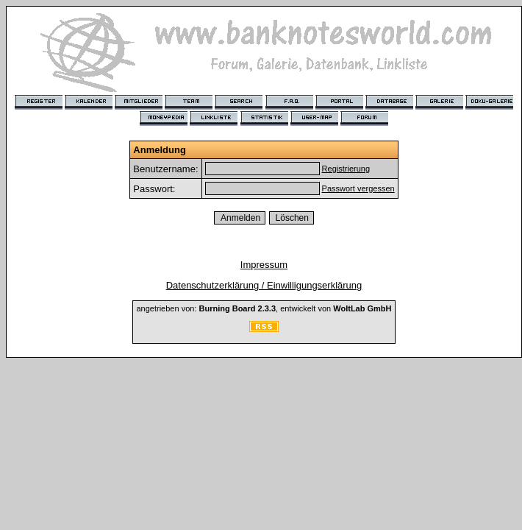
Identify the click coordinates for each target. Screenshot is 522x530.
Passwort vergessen (358, 188)
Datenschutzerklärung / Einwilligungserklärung (264, 285)
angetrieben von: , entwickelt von (263, 308)
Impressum (263, 264)
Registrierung (346, 168)
